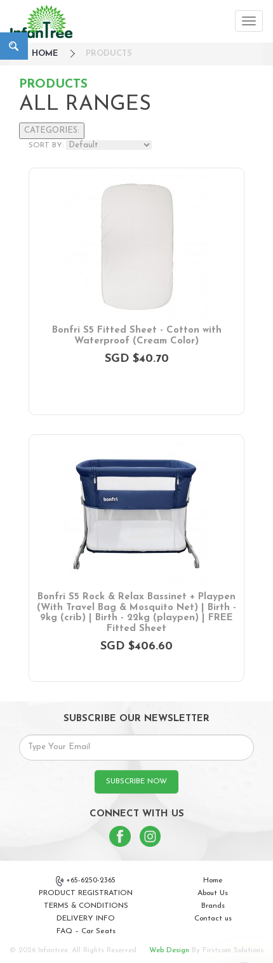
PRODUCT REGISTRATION (86, 893)
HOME (45, 54)
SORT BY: (46, 145)
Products (109, 54)
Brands (213, 906)
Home (213, 880)
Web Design (169, 950)
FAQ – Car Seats (86, 931)
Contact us (213, 918)
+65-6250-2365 (86, 881)
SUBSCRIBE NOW (136, 781)
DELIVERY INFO (86, 918)
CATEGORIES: (51, 130)
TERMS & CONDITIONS (86, 906)
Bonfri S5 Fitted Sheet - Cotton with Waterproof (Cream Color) (137, 336)
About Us (212, 893)
